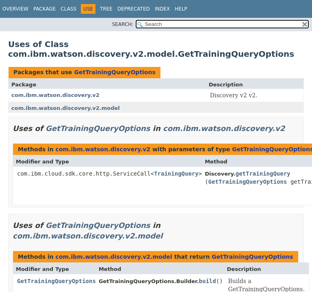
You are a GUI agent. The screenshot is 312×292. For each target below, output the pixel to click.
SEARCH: (123, 24)
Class (68, 9)
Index (162, 9)
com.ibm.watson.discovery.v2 (55, 95)
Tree (106, 9)
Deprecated (133, 9)
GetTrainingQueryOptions (114, 72)
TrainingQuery (176, 173)
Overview (15, 9)
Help (181, 9)
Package (44, 9)
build (207, 281)
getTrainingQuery (263, 173)
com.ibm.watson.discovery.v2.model (65, 108)
